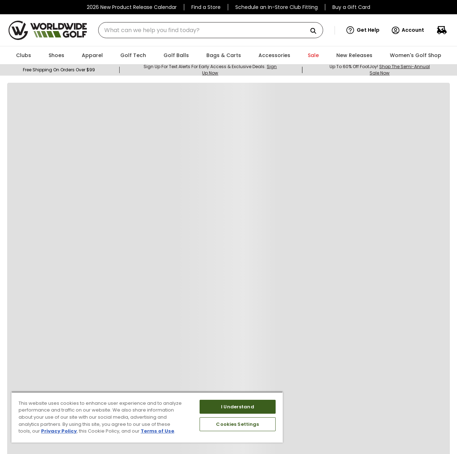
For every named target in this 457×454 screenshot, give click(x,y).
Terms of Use (157, 431)
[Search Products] (316, 31)
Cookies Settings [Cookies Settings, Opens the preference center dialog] (237, 424)
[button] (363, 30)
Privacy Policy (59, 431)
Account (407, 30)
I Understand (237, 406)
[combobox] (210, 30)
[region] (147, 417)
